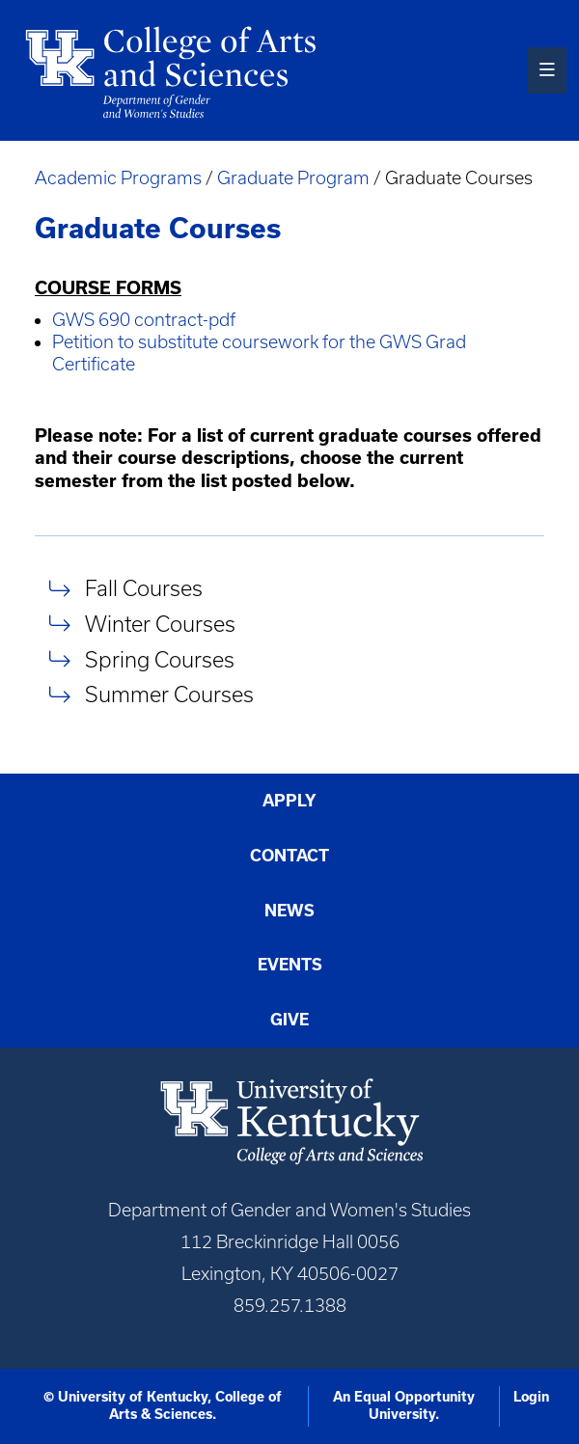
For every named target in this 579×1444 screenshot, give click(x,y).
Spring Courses (159, 659)
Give (289, 1019)
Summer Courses (169, 695)
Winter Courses (160, 624)
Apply (289, 800)
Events (290, 964)
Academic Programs (120, 178)
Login (531, 1396)
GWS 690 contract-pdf (143, 320)
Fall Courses (144, 589)
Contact (289, 855)
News (289, 910)
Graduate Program (293, 178)
